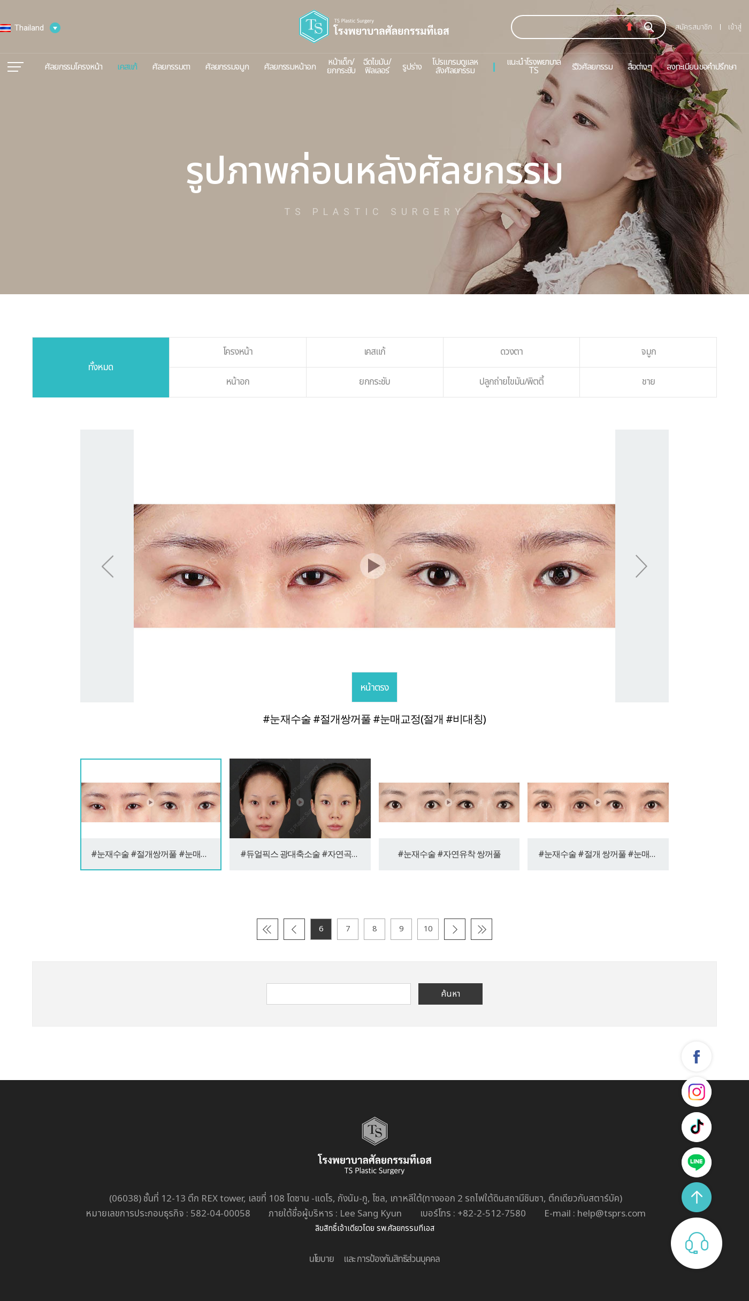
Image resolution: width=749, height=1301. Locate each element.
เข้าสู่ (735, 27)
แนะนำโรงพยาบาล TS (534, 66)
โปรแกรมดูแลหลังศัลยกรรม (454, 66)
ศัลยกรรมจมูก (227, 66)
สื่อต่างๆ (640, 66)
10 (428, 929)
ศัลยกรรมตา (170, 66)
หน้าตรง (374, 687)
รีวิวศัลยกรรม (592, 66)
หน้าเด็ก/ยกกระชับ (341, 66)
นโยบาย (321, 1259)
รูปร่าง (412, 66)
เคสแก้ (127, 66)
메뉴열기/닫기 (15, 66)
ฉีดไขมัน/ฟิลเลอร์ (377, 66)
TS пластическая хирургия (374, 26)
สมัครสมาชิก (693, 27)
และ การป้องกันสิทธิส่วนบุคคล (391, 1259)
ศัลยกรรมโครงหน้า (73, 66)
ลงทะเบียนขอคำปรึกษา (701, 66)
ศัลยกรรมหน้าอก (290, 66)
